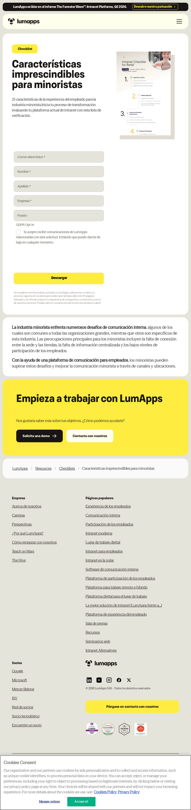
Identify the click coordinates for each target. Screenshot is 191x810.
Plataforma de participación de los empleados (120, 578)
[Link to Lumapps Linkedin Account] (89, 680)
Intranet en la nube (100, 560)
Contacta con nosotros (90, 435)
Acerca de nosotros (26, 506)
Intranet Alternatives (101, 650)
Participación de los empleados (109, 524)
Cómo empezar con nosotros (34, 542)
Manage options (49, 801)
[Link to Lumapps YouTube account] (99, 680)
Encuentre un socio (27, 725)
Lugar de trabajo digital (103, 542)
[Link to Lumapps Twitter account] (129, 680)
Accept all (81, 801)
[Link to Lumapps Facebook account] (119, 680)
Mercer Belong (23, 689)
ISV (14, 698)
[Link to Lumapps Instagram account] (109, 680)
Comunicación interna (103, 515)
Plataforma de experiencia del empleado (116, 614)
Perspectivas (22, 524)
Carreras (18, 515)
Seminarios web (98, 641)
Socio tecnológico (26, 716)
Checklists (67, 468)
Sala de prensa (96, 623)
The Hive (19, 560)
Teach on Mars (23, 551)
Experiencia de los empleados (108, 506)
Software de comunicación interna (112, 569)
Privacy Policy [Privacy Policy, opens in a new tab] (129, 792)
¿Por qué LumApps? (27, 533)
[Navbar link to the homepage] (24, 21)
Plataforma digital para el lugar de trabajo (116, 596)
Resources (43, 468)
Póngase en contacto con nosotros (132, 706)
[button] (178, 21)
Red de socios (22, 707)
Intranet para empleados (104, 551)
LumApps (20, 468)
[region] (95, 782)
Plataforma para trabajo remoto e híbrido (116, 587)
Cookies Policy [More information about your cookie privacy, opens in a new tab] (105, 792)
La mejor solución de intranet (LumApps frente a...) (124, 605)
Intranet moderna (99, 533)
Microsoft (19, 680)
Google (17, 671)
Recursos (93, 632)
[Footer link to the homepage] (132, 663)
